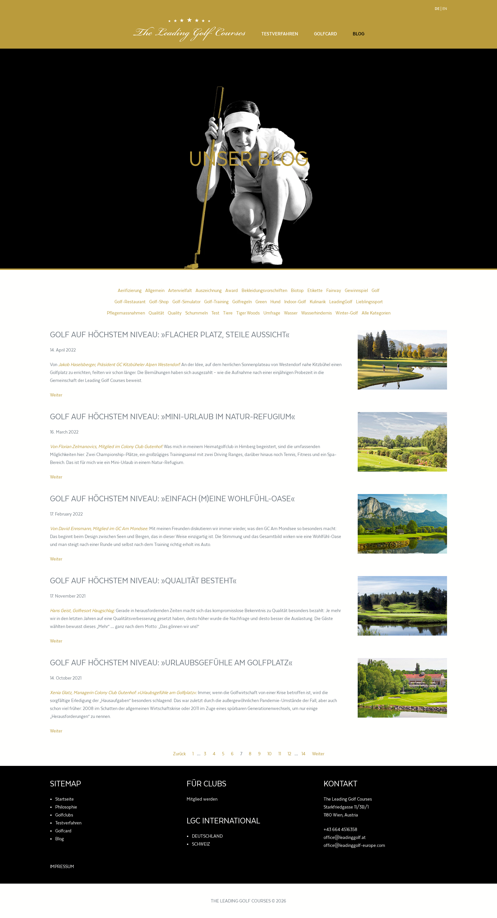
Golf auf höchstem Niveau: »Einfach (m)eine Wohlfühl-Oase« (172, 498)
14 (303, 753)
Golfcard (325, 33)
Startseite (64, 799)
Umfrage (271, 312)
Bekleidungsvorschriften (264, 290)
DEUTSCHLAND (207, 836)
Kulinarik (318, 301)
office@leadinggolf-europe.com (354, 845)
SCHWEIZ (201, 844)
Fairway (333, 290)
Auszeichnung (209, 290)
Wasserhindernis (316, 312)
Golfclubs (64, 814)
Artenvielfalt (180, 290)
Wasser (290, 312)
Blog (358, 33)
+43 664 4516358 (340, 829)
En (444, 9)
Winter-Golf (347, 312)
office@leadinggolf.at (345, 837)
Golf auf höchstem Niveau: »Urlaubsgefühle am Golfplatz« (171, 662)
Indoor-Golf (295, 301)
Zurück (179, 753)
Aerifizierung (130, 290)
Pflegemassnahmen (126, 312)
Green (261, 301)
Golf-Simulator (186, 301)
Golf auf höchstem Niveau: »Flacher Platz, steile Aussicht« (170, 334)
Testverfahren (279, 33)
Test (215, 312)
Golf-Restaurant (130, 301)
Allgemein (154, 290)
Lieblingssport (369, 301)
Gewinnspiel (356, 290)
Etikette (315, 290)
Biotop (297, 290)
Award (231, 290)
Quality (175, 312)
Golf (376, 290)
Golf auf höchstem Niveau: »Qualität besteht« (143, 580)
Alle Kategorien (376, 312)
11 (279, 753)
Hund (275, 301)
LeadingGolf (340, 301)
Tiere (228, 312)
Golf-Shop (159, 301)
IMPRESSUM (62, 866)
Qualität (156, 312)
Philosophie (66, 807)
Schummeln (196, 312)
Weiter (56, 394)
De (437, 9)
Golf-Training (216, 301)
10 (269, 753)
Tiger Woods (248, 312)
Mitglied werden (202, 799)
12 (289, 753)
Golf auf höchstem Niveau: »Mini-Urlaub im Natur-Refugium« (172, 416)
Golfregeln (242, 301)
